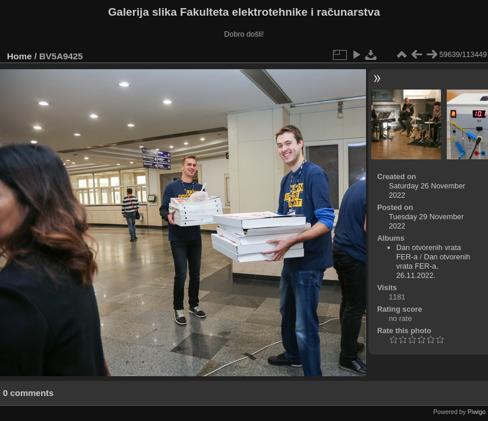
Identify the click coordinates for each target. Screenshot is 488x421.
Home (19, 56)
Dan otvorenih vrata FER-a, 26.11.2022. (433, 266)
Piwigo (477, 411)
